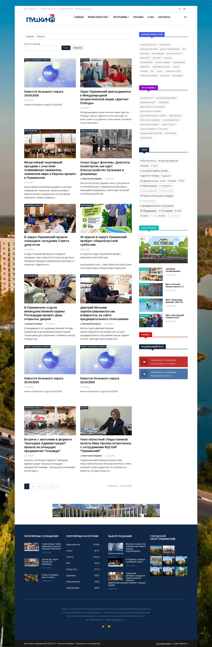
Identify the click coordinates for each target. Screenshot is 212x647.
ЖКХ (184, 49)
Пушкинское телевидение (163, 362)
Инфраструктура (174, 53)
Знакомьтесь (175, 116)
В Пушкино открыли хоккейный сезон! (135, 560)
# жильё (172, 180)
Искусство (145, 58)
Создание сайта (163, 643)
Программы (121, 17)
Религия (144, 71)
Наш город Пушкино (149, 124)
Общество (144, 67)
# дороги (166, 175)
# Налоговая (166, 190)
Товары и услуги (172, 71)
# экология (173, 215)
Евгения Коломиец (91, 324)
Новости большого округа (37, 60)
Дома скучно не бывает (151, 111)
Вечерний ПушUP (147, 102)
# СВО (178, 210)
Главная (79, 17)
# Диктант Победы (149, 175)
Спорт (159, 71)
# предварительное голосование (157, 205)
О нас (151, 17)
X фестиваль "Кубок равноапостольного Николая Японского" (51, 546)
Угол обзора (170, 133)
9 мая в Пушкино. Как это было (50, 576)
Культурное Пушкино (150, 120)
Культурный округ (171, 120)
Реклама (138, 17)
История (85, 60)
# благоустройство (168, 160)
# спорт (144, 215)
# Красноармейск (149, 190)
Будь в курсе (165, 45)
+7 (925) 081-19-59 (65, 9)
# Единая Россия (149, 180)
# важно (144, 165)
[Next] (57, 486)
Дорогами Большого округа (153, 116)
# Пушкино (148, 211)
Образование (179, 62)
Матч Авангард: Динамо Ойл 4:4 (174, 301)
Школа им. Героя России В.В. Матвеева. (50, 561)
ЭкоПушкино (146, 138)
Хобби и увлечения (148, 75)
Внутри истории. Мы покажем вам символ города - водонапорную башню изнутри (127, 549)
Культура (168, 58)
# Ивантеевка (148, 185)
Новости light (168, 124)
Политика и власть (33, 205)
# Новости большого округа (156, 195)
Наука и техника (162, 62)
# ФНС (161, 215)
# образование (147, 200)
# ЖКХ (181, 180)
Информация (87, 205)
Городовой (163, 102)
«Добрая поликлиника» (173, 270)
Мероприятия (31, 131)
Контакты (164, 17)
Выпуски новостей (148, 49)
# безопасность (148, 160)
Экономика (177, 75)
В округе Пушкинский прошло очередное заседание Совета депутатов (46, 240)
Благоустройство (89, 131)
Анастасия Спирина (92, 178)
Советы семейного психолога (154, 129)
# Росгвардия (166, 210)
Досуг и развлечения (169, 49)
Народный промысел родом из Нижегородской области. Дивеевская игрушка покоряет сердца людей (126, 579)
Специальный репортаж (151, 133)
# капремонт (165, 185)
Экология (164, 75)
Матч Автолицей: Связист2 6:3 (175, 316)
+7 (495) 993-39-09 (47, 9)
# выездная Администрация (154, 170)
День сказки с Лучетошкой (152, 107)
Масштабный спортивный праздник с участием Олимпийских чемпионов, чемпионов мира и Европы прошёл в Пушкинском (50, 170)
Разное (84, 408)
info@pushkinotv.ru (84, 9)
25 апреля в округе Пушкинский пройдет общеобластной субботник (103, 240)
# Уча (153, 215)
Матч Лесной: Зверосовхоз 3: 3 (175, 285)
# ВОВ (154, 165)
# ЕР (162, 180)
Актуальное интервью (166, 98)
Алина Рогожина (34, 324)
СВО (152, 71)
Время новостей (98, 17)
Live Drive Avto (146, 98)
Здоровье (144, 53)
